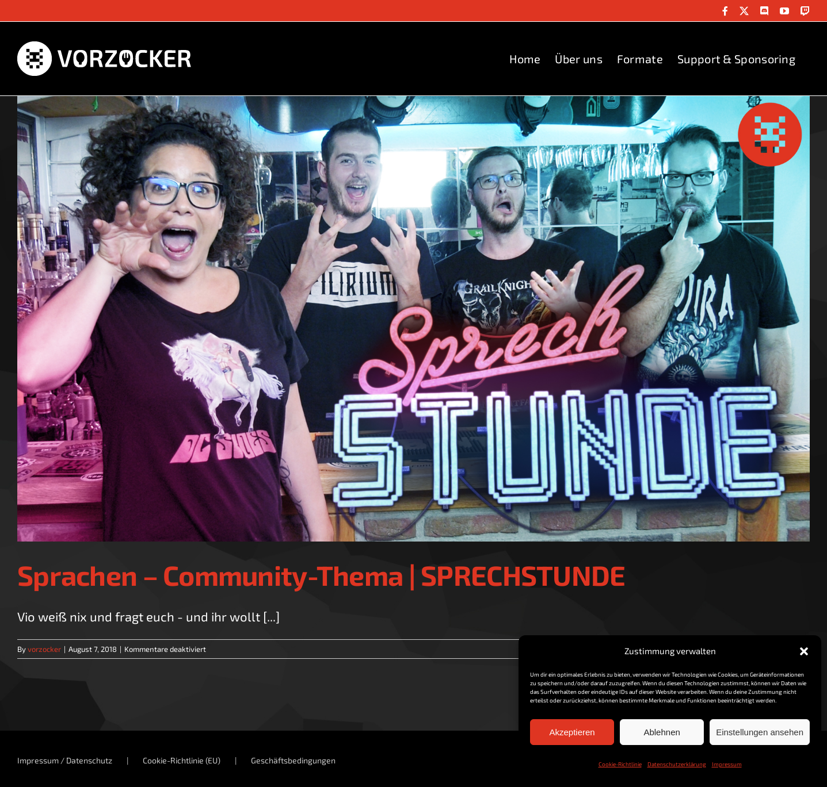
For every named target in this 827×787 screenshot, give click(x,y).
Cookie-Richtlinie (620, 764)
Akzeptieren (571, 732)
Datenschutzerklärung (676, 764)
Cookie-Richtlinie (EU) (181, 760)
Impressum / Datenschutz (64, 760)
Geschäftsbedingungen (293, 760)
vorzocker (44, 649)
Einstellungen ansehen (759, 732)
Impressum (727, 764)
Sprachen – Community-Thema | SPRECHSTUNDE (321, 575)
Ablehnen (661, 732)
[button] (804, 651)
